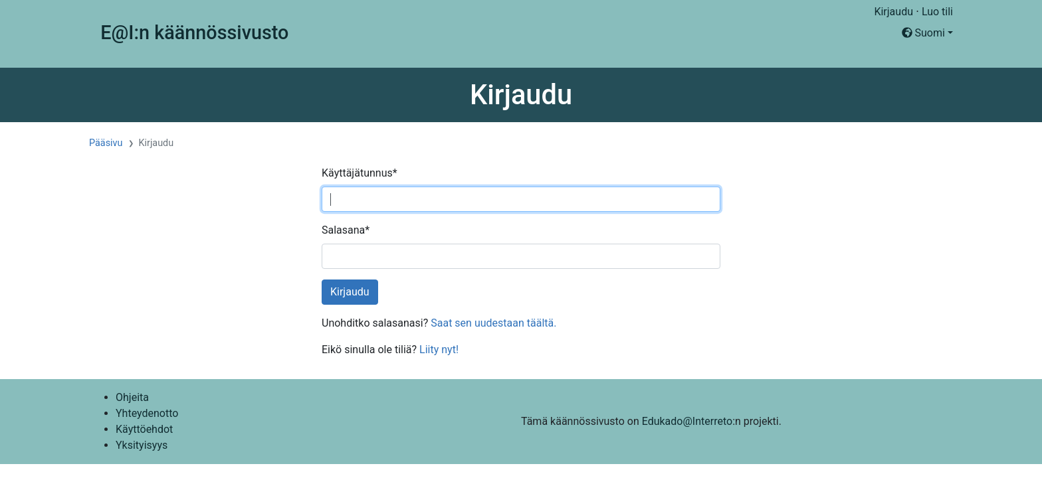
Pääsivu (106, 143)
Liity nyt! (439, 349)
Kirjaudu (893, 11)
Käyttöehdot (144, 429)
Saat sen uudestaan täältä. (493, 323)
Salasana (345, 230)
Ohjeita (132, 397)
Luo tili (937, 11)
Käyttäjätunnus (359, 173)
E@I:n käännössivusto (194, 32)
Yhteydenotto (147, 413)
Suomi (923, 33)
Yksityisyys (141, 445)
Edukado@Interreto (687, 421)
